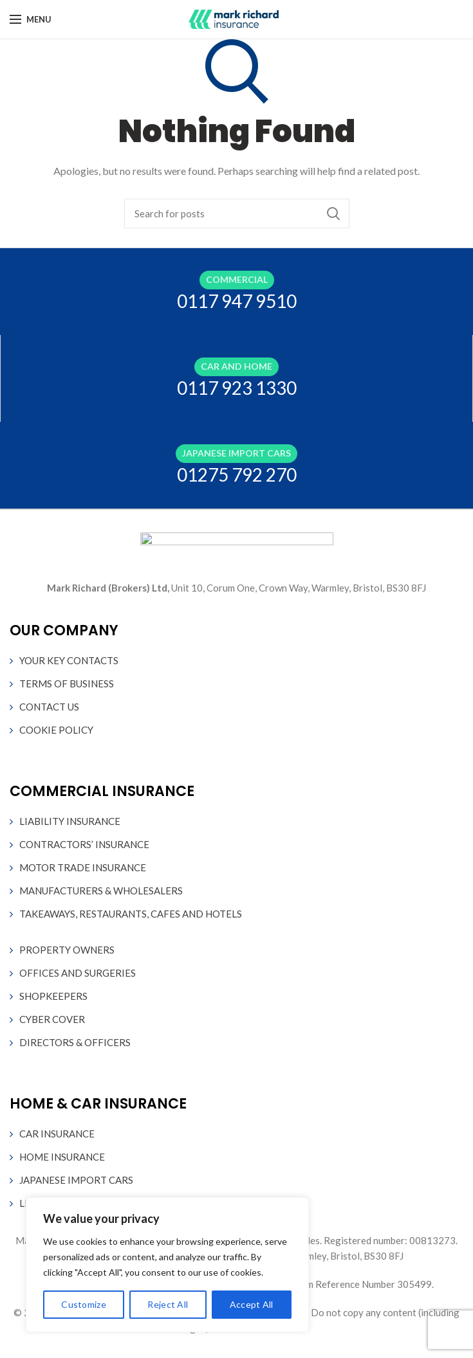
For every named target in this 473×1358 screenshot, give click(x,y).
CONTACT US (49, 706)
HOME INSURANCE (62, 1157)
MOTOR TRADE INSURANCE (82, 867)
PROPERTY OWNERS (67, 949)
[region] (167, 1264)
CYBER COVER (52, 1019)
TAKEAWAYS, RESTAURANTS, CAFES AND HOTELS (130, 913)
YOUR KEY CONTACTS (68, 660)
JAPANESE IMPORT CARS (76, 1180)
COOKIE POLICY (56, 730)
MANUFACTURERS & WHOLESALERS (101, 890)
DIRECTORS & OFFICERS (75, 1042)
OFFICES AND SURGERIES (77, 973)
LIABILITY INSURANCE (69, 821)
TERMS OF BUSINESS (66, 683)
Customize (83, 1304)
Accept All (252, 1304)
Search (333, 213)
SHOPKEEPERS (53, 996)
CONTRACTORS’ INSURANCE (84, 844)
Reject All (167, 1304)
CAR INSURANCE (57, 1133)
